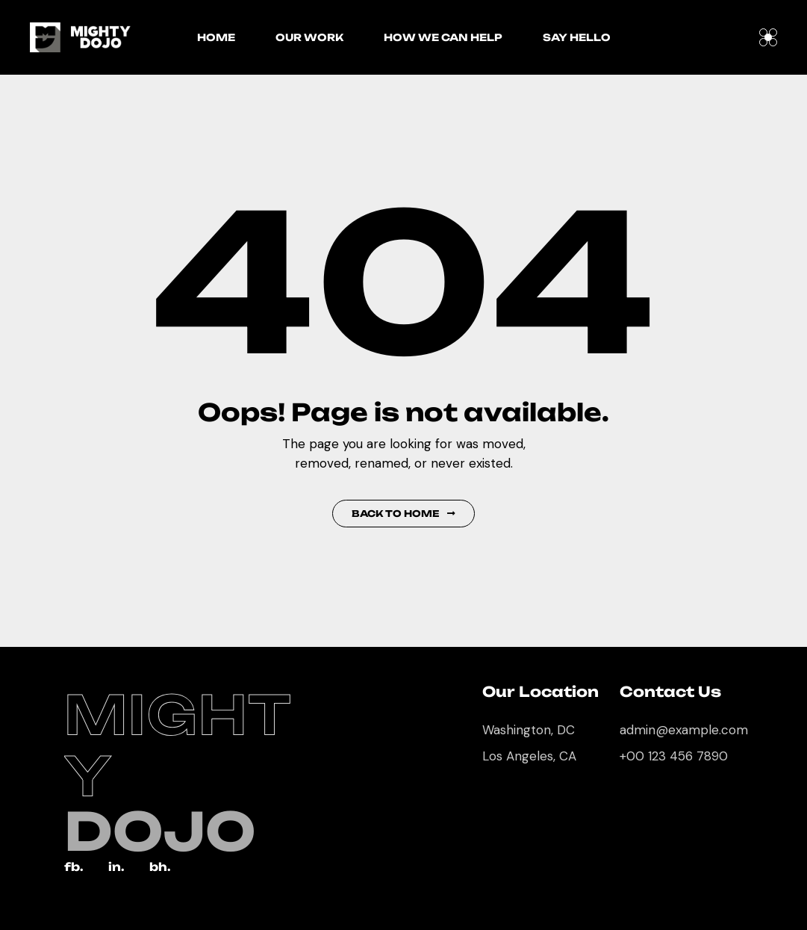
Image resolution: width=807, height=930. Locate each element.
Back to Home (403, 513)
